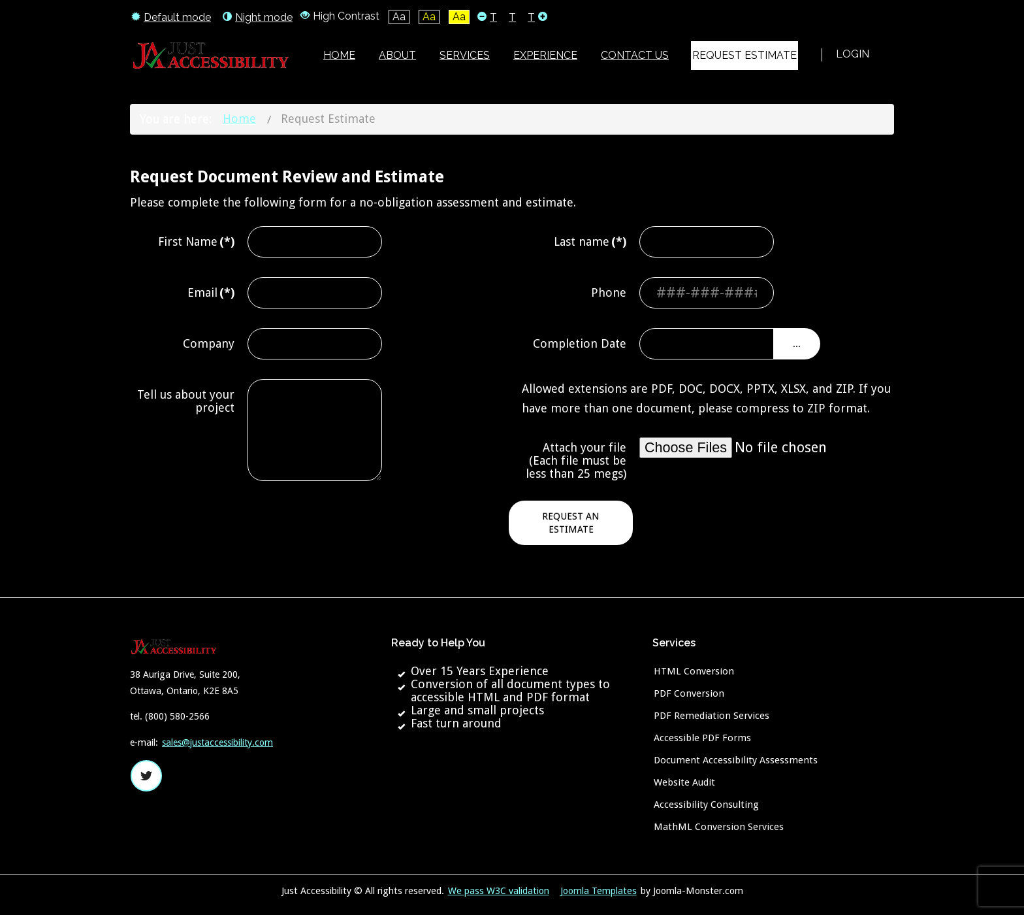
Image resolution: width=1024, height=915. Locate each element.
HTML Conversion (694, 671)
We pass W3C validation (498, 891)
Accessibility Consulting (706, 804)
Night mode (258, 17)
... (797, 344)
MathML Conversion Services (719, 827)
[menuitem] (339, 55)
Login (852, 54)
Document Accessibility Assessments (736, 760)
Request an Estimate (571, 522)
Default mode (171, 17)
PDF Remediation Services (711, 716)
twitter (146, 775)
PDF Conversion (689, 693)
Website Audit (684, 782)
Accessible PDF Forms (702, 738)
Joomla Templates (598, 891)
